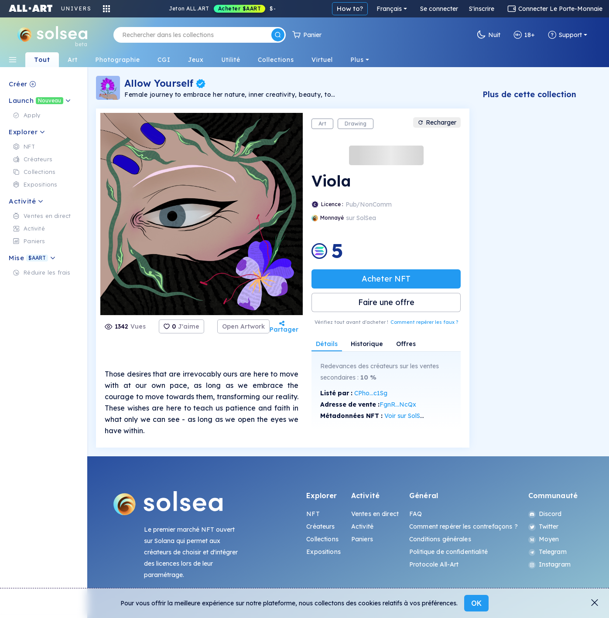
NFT (312, 514)
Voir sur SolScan (407, 416)
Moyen (543, 539)
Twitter (543, 526)
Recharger (436, 122)
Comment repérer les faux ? (424, 322)
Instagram (549, 564)
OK (476, 603)
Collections (322, 539)
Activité (362, 526)
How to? (350, 8)
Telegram (547, 552)
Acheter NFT (386, 279)
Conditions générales (440, 539)
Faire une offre (386, 302)
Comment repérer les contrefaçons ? (463, 526)
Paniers (362, 539)
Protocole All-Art (433, 564)
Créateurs (320, 526)
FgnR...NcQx (398, 404)
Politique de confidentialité (448, 552)
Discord (545, 514)
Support (565, 35)
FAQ (415, 514)
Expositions (323, 552)
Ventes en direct (375, 514)
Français (389, 9)
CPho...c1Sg (370, 393)
